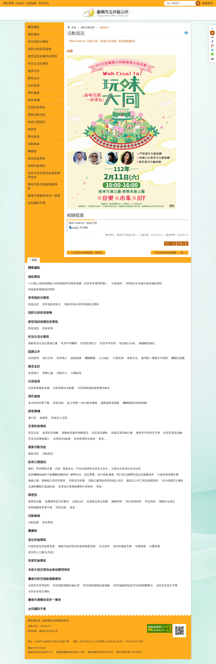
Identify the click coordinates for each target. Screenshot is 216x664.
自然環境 (33, 358)
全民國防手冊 (37, 203)
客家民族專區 (37, 165)
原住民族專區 (37, 540)
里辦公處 (47, 373)
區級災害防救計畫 (122, 432)
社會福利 (116, 283)
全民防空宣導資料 (39, 585)
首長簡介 (61, 358)
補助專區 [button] (34, 34)
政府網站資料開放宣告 (55, 620)
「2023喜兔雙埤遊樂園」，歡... (168, 252)
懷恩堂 (32, 495)
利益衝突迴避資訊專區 (41, 289)
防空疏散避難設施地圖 (96, 585)
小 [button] (212, 28)
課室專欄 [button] (34, 100)
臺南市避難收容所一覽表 (44, 195)
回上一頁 (170, 243)
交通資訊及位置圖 (97, 501)
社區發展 (34, 381)
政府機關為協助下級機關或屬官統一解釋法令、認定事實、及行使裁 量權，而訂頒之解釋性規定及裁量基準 (91, 474)
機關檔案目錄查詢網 (135, 402)
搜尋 (166, 2)
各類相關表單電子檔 (40, 507)
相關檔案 (75, 215)
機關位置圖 (178, 358)
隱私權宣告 (34, 620)
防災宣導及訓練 (172, 432)
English (20, 3)
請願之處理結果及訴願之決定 (105, 480)
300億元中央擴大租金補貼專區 (144, 283)
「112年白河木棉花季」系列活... (87, 252)
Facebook (212, 41)
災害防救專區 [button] (37, 107)
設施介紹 (77, 501)
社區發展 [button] (34, 85)
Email (212, 59)
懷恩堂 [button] (32, 129)
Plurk (212, 46)
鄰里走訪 (34, 366)
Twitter (212, 50)
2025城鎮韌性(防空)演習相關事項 (133, 585)
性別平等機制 (69, 343)
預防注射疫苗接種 (40, 49)
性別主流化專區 (38, 336)
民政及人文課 (59, 417)
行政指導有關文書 (168, 474)
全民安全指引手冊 (166, 585)
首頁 (73, 27)
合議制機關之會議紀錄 (41, 486)
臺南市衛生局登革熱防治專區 (81, 304)
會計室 (32, 417)
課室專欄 (34, 411)
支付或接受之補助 (172, 480)
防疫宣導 (47, 328)
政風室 (44, 417)
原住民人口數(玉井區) (41, 552)
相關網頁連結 (147, 343)
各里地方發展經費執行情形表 (75, 486)
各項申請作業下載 (39, 402)
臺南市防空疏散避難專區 (44, 579)
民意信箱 (61, 507)
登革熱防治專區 (38, 297)
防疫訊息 (33, 304)
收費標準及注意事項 (57, 501)
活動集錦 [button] (34, 144)
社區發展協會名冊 (39, 388)
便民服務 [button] (34, 92)
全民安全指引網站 (39, 591)
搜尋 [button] (197, 3)
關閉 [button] (34, 260)
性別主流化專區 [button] (38, 63)
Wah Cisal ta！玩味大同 (83, 223)
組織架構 (76, 358)
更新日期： (34, 626)
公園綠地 (76, 373)
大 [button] (212, 37)
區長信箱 (58, 402)
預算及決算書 (77, 480)
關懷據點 (34, 27)
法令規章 (104, 546)
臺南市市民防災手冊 (148, 432)
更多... (102, 438)
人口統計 (104, 358)
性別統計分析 (127, 343)
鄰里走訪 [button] (34, 78)
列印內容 (186, 33)
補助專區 (34, 276)
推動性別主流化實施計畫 (42, 343)
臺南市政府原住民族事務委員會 (77, 546)
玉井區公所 (108, 13)
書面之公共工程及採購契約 (142, 480)
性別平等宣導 (108, 343)
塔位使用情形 (133, 501)
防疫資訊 (33, 328)
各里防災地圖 (50, 432)
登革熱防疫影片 (51, 304)
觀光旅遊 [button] (34, 136)
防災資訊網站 (100, 432)
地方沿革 (47, 358)
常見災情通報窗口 (39, 438)
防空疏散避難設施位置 (66, 585)
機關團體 (90, 358)
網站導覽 (8, 3)
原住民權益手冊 (122, 546)
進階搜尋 (207, 3)
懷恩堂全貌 (35, 501)
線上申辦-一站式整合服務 (82, 402)
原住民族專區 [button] (37, 158)
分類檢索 (31, 3)
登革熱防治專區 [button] (38, 41)
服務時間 (116, 501)
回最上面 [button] (182, 243)
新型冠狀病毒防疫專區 (43, 321)
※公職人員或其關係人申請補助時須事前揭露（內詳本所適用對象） (68, 283)
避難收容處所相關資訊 (75, 432)
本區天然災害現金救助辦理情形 (44, 175)
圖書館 (32, 151)
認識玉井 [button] (34, 71)
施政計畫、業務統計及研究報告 (46, 480)
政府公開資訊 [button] (37, 122)
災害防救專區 (37, 426)
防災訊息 (33, 432)
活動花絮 (33, 522)
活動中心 (61, 373)
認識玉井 (34, 351)
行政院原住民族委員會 (41, 546)
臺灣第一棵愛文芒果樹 (154, 358)
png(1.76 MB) (80, 227)
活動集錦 (34, 515)
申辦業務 (140, 546)
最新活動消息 (88, 27)
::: (1, 1)
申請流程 (150, 501)
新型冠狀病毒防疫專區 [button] (42, 56)
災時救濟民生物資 (84, 438)
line (212, 54)
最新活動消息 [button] (37, 114)
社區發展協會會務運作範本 (94, 388)
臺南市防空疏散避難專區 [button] (42, 186)
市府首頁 (43, 3)
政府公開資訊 (37, 462)
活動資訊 (104, 27)
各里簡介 (33, 373)
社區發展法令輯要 (63, 388)
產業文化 (132, 358)
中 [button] (212, 33)
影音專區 (47, 522)
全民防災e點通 (61, 438)
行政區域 (118, 358)
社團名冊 (154, 546)
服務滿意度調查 (110, 402)
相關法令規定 (167, 501)
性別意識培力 (88, 343)
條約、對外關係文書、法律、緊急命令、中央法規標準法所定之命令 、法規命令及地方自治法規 (84, 468)
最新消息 (33, 453)
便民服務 (34, 396)
